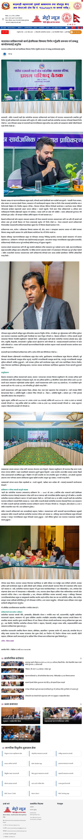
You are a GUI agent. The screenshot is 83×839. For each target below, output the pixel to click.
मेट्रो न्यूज (10, 56)
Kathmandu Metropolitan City (35, 816)
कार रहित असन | (33, 32)
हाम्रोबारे (32, 809)
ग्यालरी (47, 28)
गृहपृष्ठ (4, 28)
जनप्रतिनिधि (41, 28)
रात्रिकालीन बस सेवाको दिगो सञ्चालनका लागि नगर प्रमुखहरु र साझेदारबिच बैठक (47, 698)
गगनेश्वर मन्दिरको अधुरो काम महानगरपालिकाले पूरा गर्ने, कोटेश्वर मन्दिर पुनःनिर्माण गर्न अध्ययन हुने (51, 692)
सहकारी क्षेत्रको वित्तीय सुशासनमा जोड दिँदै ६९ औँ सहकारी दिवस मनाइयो (45, 685)
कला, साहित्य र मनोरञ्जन (57, 28)
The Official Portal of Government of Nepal (35, 821)
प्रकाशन (35, 28)
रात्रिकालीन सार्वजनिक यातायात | (46, 32)
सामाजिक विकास (28, 28)
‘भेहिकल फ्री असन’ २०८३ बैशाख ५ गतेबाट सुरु (38, 671)
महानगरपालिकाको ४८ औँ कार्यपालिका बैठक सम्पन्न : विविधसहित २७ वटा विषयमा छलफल (50, 678)
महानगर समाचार (11, 28)
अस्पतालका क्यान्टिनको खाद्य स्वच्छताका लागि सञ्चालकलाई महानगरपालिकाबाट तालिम (58, 722)
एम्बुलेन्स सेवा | (24, 32)
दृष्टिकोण (20, 28)
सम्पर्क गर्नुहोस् (33, 812)
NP (73, 28)
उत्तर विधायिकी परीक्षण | (61, 32)
